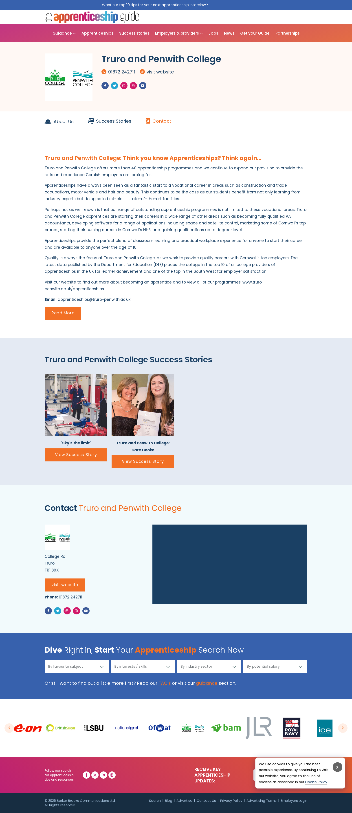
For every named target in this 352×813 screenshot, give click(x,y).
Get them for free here (229, 4)
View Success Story (76, 454)
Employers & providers (177, 33)
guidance (207, 683)
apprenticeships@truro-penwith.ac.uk (94, 299)
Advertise (184, 800)
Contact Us (206, 800)
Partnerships (287, 33)
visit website (157, 72)
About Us (59, 121)
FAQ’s (164, 683)
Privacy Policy (231, 800)
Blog (168, 800)
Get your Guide (255, 33)
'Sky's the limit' (76, 443)
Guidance (62, 33)
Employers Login (294, 800)
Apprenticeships (97, 33)
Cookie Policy (316, 782)
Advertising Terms (261, 800)
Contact (158, 121)
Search (155, 800)
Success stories (134, 33)
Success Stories (109, 121)
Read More (62, 313)
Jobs (213, 33)
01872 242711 (118, 72)
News (229, 33)
